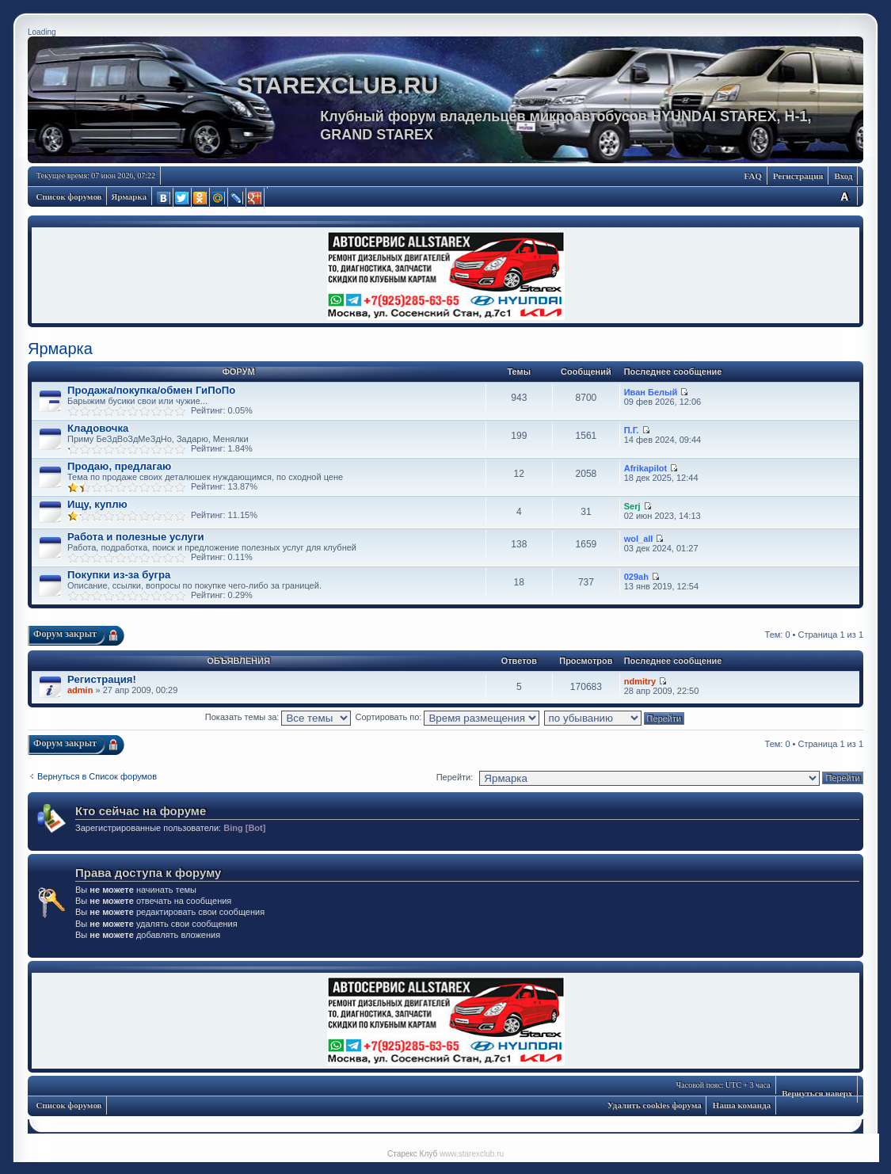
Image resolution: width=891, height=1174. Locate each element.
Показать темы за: (278, 717)
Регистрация (798, 176)
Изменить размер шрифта (844, 196)
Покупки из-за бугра (118, 575)
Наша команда (742, 1105)
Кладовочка (97, 428)
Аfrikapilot (645, 468)
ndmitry (640, 681)
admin (80, 690)
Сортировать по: (448, 717)
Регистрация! (101, 679)
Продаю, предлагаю (119, 466)
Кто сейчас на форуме (140, 811)
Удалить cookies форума (654, 1105)
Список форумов (69, 196)
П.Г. (631, 430)
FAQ (753, 176)
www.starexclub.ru (472, 1153)
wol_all (638, 538)
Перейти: (455, 777)
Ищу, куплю (97, 504)
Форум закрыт (65, 633)
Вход (843, 176)
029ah (636, 576)
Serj (632, 506)
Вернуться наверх (817, 1093)
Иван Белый (651, 392)
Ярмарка (129, 196)
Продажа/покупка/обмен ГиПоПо (151, 390)
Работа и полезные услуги (135, 537)
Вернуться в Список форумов (97, 776)
